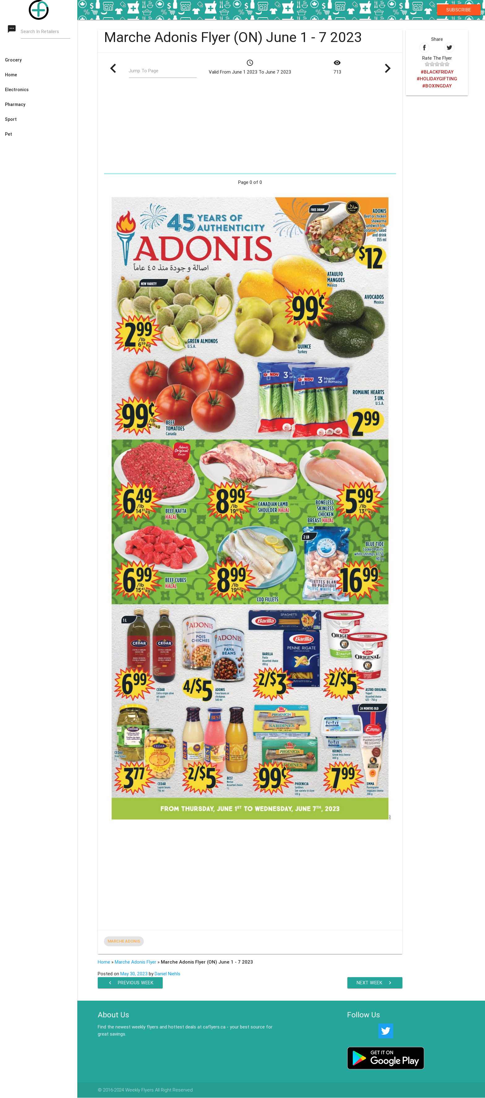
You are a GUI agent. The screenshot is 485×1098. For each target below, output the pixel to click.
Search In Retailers (40, 31)
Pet (8, 134)
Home (11, 75)
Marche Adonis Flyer (135, 962)
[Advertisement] (250, 127)
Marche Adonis (124, 941)
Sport (11, 119)
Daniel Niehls (167, 974)
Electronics (16, 89)
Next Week (374, 982)
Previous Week (130, 982)
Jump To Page (144, 71)
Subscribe (458, 10)
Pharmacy (15, 104)
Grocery (13, 60)
